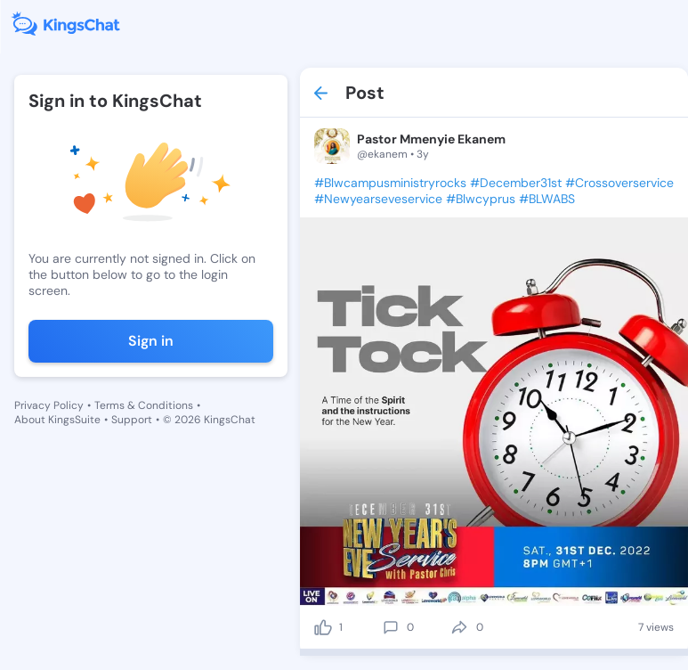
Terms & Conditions (143, 405)
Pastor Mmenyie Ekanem (431, 139)
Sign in (151, 340)
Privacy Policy (49, 405)
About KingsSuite (57, 420)
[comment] (391, 627)
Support (131, 420)
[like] (323, 627)
